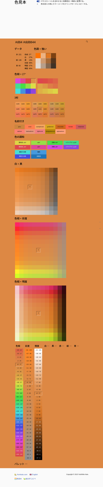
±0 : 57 (38, 393)
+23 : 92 (28, 357)
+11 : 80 (28, 368)
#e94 (23, 104)
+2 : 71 (29, 379)
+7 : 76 (29, 371)
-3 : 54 (38, 404)
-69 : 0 (29, 458)
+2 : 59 (38, 389)
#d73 (45, 114)
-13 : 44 (38, 418)
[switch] (38, 1)
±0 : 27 (19, 364)
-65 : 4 (29, 454)
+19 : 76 (38, 371)
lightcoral (40, 131)
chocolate (60, 127)
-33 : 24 (38, 436)
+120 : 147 (19, 404)
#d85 (35, 109)
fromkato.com (20, 474)
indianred (81, 127)
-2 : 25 (19, 361)
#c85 (51, 109)
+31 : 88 (38, 361)
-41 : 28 (28, 433)
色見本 (18, 479)
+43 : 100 (38, 350)
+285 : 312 (19, 443)
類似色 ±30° (22, 142)
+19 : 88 (28, 361)
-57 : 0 (38, 458)
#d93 (45, 104)
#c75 (51, 114)
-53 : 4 (38, 454)
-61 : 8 (29, 451)
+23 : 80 (38, 368)
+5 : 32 (19, 371)
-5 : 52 (38, 407)
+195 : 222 (19, 422)
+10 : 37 (19, 375)
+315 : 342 (19, 451)
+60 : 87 (19, 389)
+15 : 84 (28, 364)
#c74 (57, 114)
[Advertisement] (52, 22)
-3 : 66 (29, 393)
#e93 (28, 104)
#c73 (62, 114)
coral (29, 127)
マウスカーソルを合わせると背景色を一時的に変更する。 (63, 1)
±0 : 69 (29, 382)
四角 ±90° (55, 142)
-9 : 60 (29, 400)
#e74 (23, 114)
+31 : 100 (29, 350)
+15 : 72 (38, 375)
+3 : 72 (29, 375)
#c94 (57, 104)
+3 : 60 (38, 386)
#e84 (23, 109)
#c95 (51, 104)
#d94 (40, 104)
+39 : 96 (38, 353)
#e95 (17, 104)
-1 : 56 (38, 397)
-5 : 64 (29, 397)
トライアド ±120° (71, 142)
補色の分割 (22, 152)
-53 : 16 (28, 443)
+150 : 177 (19, 411)
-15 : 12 (19, 350)
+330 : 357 (19, 454)
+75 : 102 (19, 393)
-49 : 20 (28, 440)
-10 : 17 (19, 353)
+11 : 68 (38, 379)
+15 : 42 (19, 379)
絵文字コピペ (29, 479)
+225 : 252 (19, 429)
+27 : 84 (38, 364)
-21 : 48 (28, 415)
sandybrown (40, 127)
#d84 (40, 109)
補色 (38, 152)
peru (19, 127)
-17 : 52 (28, 407)
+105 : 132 (19, 400)
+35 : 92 (38, 357)
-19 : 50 (28, 411)
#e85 (17, 109)
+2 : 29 (19, 368)
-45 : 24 (28, 436)
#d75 (35, 114)
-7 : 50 (38, 411)
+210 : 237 (19, 425)
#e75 (17, 114)
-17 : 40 (38, 422)
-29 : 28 (38, 433)
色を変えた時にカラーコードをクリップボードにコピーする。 (65, 4)
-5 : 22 (19, 357)
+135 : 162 (19, 407)
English (34, 474)
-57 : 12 (28, 447)
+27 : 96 (28, 353)
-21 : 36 (38, 425)
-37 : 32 (28, 429)
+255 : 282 (19, 436)
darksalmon (29, 131)
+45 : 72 (19, 386)
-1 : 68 (29, 386)
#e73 (28, 114)
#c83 (62, 109)
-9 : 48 (38, 415)
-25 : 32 (38, 429)
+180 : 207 (19, 418)
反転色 (39, 156)
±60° (38, 142)
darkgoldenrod (50, 131)
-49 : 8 (38, 451)
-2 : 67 (29, 389)
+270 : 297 (19, 440)
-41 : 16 (38, 443)
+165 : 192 (19, 415)
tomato (70, 127)
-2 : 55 (38, 400)
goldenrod (50, 127)
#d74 (40, 114)
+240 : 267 (19, 433)
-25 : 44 (28, 418)
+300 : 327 (19, 447)
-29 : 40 (28, 422)
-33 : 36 (28, 425)
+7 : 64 (38, 382)
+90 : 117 (19, 397)
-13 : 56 (28, 404)
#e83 (28, 109)
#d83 (45, 109)
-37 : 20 (38, 440)
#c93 (62, 104)
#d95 (35, 104)
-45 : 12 (38, 447)
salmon (19, 131)
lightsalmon (60, 131)
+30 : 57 (19, 382)
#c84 (57, 109)
